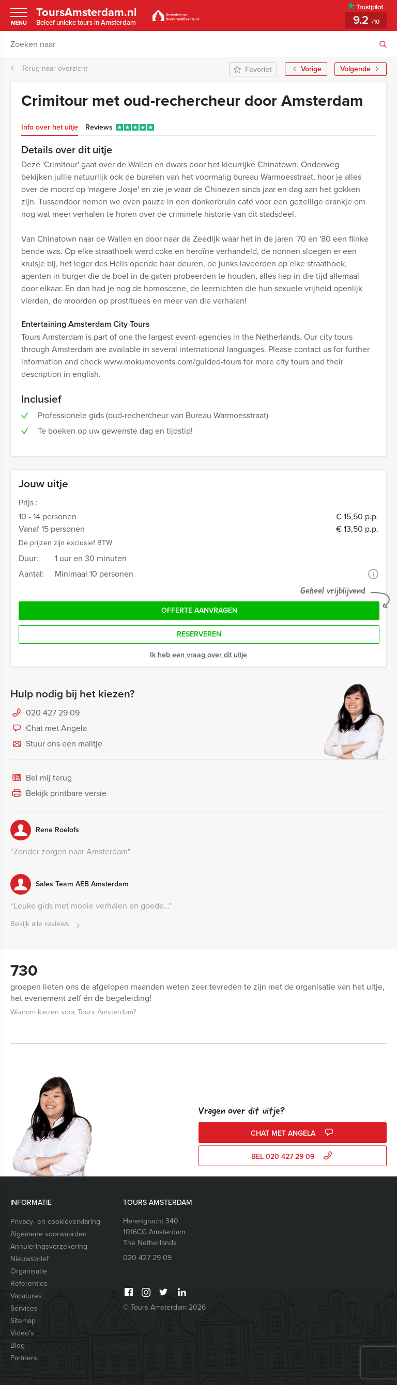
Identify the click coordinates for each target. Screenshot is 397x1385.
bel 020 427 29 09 (292, 1156)
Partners (23, 1357)
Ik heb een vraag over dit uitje (198, 654)
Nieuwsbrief (29, 1258)
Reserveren (199, 634)
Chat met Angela (48, 729)
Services (24, 1308)
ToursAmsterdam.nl (87, 15)
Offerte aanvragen (199, 610)
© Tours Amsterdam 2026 (164, 1307)
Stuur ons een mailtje (56, 744)
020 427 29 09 (53, 713)
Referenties (29, 1283)
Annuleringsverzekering (48, 1246)
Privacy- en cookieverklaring (55, 1221)
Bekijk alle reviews (46, 924)
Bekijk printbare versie (58, 794)
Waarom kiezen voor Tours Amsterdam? (73, 1012)
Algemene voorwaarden (48, 1234)
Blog (17, 1345)
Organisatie (28, 1271)
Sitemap (23, 1320)
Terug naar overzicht (48, 68)
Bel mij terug (41, 778)
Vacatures (26, 1296)
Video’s (22, 1333)
